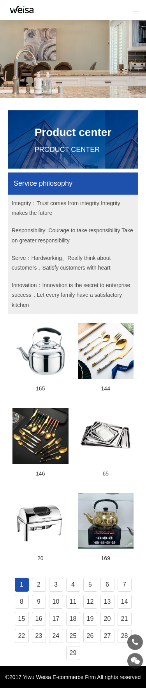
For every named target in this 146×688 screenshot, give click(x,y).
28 (124, 635)
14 (124, 601)
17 (56, 618)
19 (90, 618)
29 (73, 653)
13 (107, 601)
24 (56, 635)
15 (21, 618)
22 (21, 635)
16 (38, 618)
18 (73, 618)
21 (124, 618)
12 (90, 601)
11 (73, 601)
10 (56, 601)
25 (73, 635)
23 (38, 635)
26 (90, 635)
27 (107, 635)
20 (107, 618)
